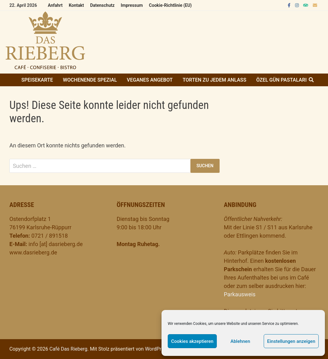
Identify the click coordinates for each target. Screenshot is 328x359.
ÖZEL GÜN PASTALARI (281, 80)
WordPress (157, 349)
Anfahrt (55, 5)
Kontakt (76, 5)
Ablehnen (240, 341)
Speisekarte (37, 80)
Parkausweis (240, 294)
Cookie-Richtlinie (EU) (170, 5)
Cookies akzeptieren (192, 341)
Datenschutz (102, 5)
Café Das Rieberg (68, 349)
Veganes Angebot (150, 80)
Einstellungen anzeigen (291, 341)
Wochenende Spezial (90, 80)
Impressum (132, 5)
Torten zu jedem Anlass (214, 80)
